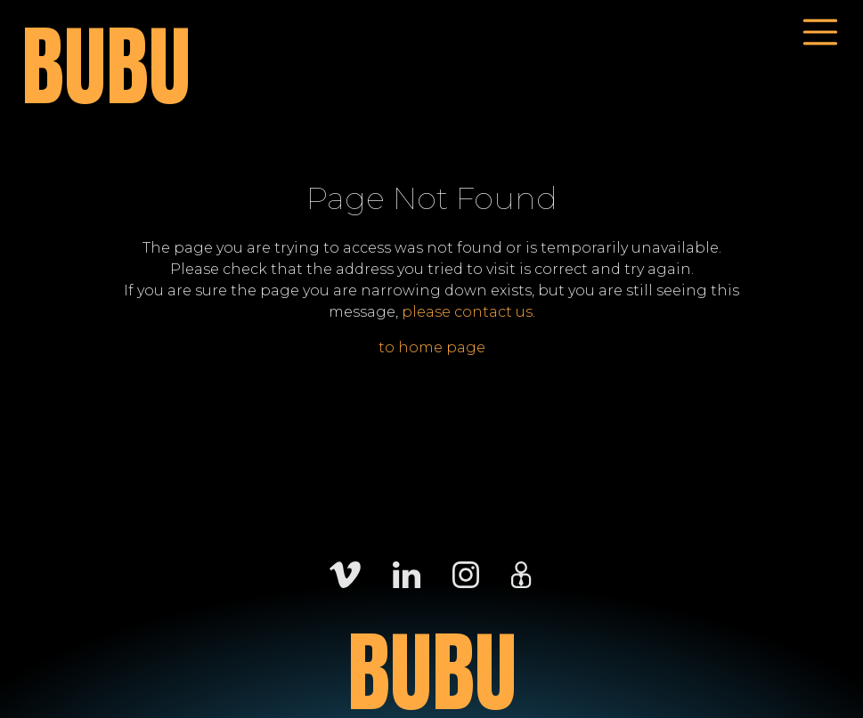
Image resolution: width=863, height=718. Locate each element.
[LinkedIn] (406, 573)
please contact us (467, 311)
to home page (432, 347)
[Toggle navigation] (820, 32)
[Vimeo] (345, 573)
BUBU (106, 67)
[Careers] (521, 573)
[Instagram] (465, 573)
